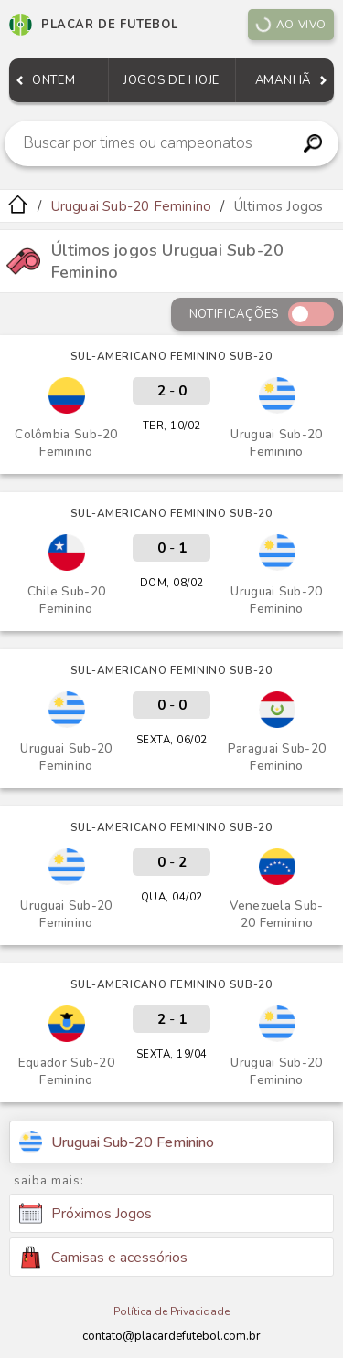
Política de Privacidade (171, 1311)
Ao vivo (291, 24)
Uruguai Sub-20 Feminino (131, 206)
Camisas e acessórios (103, 1257)
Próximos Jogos (85, 1214)
